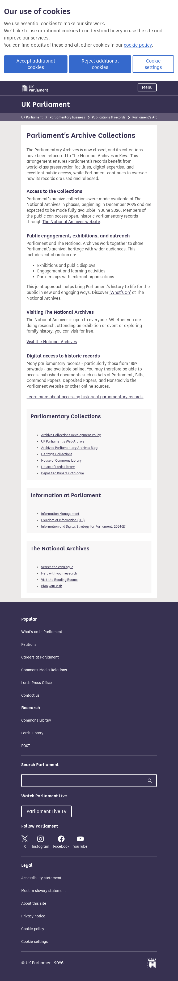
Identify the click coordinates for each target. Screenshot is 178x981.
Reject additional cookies (100, 64)
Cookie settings (153, 64)
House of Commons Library (61, 460)
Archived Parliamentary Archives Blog (69, 448)
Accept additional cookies (35, 64)
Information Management (60, 514)
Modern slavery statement (43, 891)
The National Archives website (71, 221)
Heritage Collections (56, 454)
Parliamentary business (67, 117)
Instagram (40, 842)
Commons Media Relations (44, 670)
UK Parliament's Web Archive (62, 441)
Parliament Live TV (46, 811)
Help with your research (59, 573)
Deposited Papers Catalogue (62, 473)
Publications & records (108, 117)
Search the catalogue (57, 567)
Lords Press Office (36, 682)
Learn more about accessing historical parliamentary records (85, 396)
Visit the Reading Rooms (59, 580)
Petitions (28, 644)
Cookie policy (32, 929)
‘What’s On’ (120, 292)
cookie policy (138, 45)
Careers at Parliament (40, 657)
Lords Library (32, 733)
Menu (147, 87)
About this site (33, 903)
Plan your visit (51, 586)
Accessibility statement (41, 878)
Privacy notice (33, 916)
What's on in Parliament (41, 632)
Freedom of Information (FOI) (63, 520)
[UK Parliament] (35, 88)
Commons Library (36, 720)
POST (25, 746)
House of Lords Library (58, 467)
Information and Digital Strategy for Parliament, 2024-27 (83, 526)
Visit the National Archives (52, 341)
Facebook (61, 842)
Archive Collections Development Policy (71, 435)
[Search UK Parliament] (89, 780)
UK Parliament (45, 104)
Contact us (30, 695)
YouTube (80, 842)
